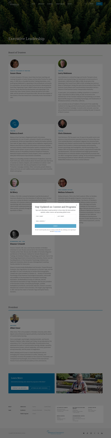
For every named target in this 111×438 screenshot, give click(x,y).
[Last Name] (66, 216)
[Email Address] (55, 221)
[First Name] (45, 216)
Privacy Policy (58, 231)
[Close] (76, 205)
